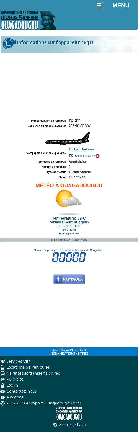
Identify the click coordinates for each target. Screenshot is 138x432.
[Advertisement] (69, 86)
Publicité (14, 379)
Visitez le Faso (72, 424)
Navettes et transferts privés (33, 373)
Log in (12, 385)
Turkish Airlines (81, 149)
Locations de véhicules (28, 367)
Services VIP (18, 361)
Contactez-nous (21, 391)
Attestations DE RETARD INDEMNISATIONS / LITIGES (69, 351)
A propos (14, 397)
